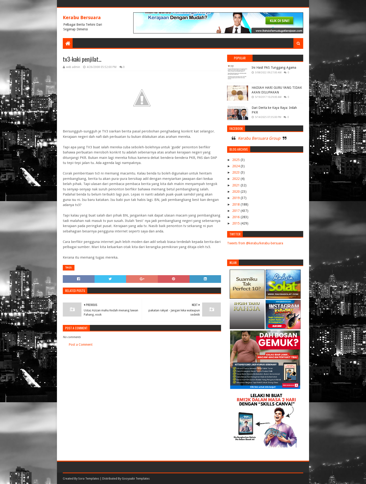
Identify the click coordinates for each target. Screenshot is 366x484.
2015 (236, 223)
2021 (236, 185)
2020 (236, 191)
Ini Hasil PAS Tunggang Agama (274, 67)
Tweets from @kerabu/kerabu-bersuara (255, 243)
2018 (236, 204)
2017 (236, 211)
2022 (236, 179)
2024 (236, 166)
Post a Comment (80, 344)
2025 (236, 160)
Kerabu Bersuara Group (259, 138)
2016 (236, 217)
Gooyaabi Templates (136, 478)
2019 (236, 198)
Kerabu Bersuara (82, 17)
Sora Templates (88, 478)
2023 (236, 172)
